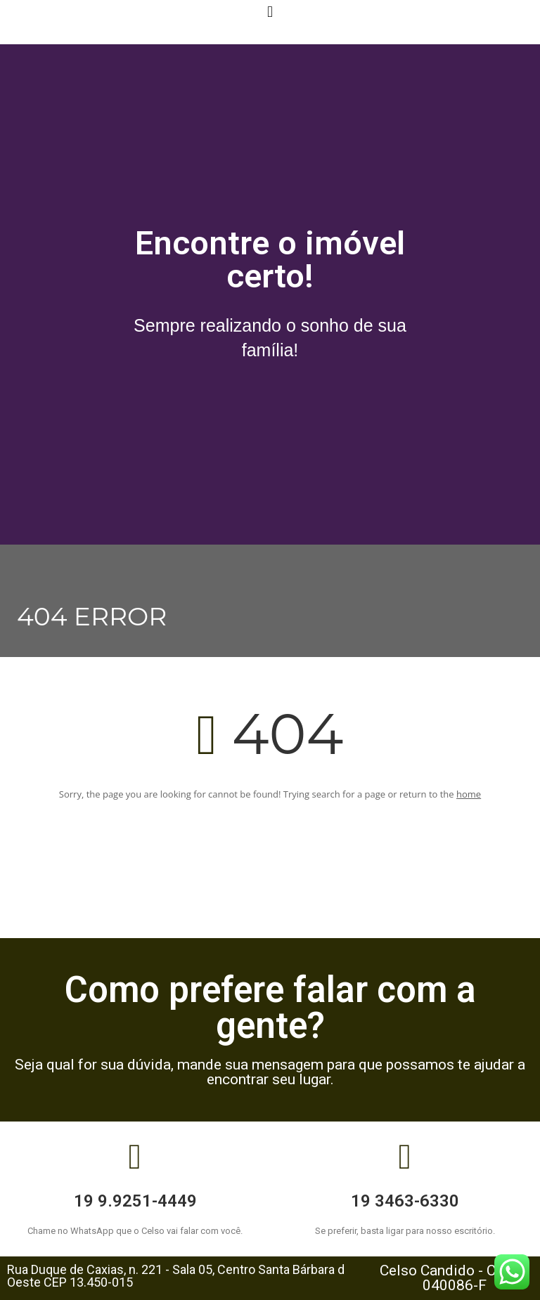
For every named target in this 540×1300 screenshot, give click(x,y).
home (468, 794)
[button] (269, 11)
